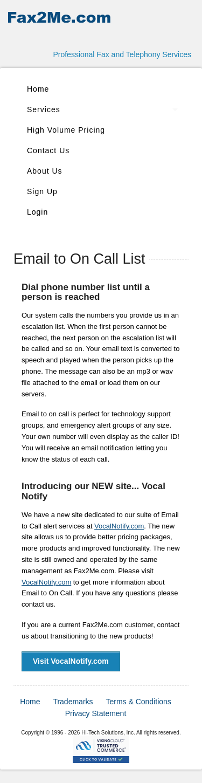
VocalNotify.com (119, 526)
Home (38, 89)
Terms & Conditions (138, 701)
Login (37, 212)
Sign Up (42, 191)
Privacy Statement (96, 713)
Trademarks (73, 701)
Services (43, 109)
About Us (44, 171)
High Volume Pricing (66, 130)
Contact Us (48, 150)
